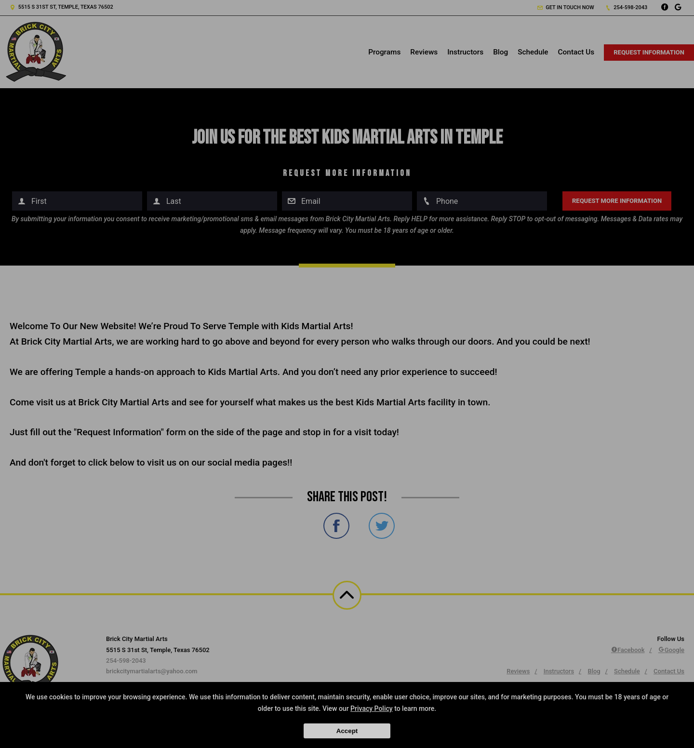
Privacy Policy (371, 708)
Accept (347, 731)
